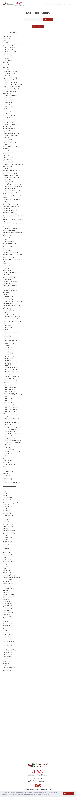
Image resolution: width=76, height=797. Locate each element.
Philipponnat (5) (8, 168)
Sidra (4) (6, 628)
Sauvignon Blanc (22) (10, 623)
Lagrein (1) (6, 548)
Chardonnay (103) (9, 515)
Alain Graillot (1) (8, 289)
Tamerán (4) (7, 309)
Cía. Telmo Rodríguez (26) (11, 119)
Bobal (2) (6, 495)
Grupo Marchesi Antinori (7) (12, 184)
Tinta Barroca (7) (8, 641)
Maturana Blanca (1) (9, 561)
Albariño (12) (7, 490)
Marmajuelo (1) (8, 557)
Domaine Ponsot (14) (10, 174)
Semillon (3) (7, 627)
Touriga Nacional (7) (9, 650)
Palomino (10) (7, 590)
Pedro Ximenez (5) (9, 594)
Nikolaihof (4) (7, 298)
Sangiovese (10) (8, 621)
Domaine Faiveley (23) (10, 172)
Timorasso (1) (7, 638)
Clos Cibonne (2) (8, 287)
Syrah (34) (6, 632)
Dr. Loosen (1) (7, 194)
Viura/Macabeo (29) (9, 667)
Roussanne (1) (7, 618)
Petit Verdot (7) (8, 598)
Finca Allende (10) (9, 115)
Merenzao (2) (7, 566)
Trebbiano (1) (7, 652)
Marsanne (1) (7, 559)
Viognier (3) (7, 665)
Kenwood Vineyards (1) (10, 228)
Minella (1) (6, 570)
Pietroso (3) (7, 236)
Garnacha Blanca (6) (9, 530)
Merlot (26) (6, 568)
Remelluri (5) (7, 93)
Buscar (48, 19)
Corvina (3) (6, 521)
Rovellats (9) (7, 159)
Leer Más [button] (46, 794)
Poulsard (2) (7, 610)
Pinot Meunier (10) (9, 607)
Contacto (70, 4)
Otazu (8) (6, 148)
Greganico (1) (7, 541)
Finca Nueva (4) (8, 117)
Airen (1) (6, 488)
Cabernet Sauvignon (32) (11, 503)
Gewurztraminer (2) (9, 534)
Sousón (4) (6, 630)
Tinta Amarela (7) (9, 639)
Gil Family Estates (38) (10, 95)
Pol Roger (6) (7, 166)
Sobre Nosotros (46, 4)
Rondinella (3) (7, 616)
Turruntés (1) (7, 658)
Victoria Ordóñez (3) (9, 230)
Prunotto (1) (7, 292)
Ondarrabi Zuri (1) (9, 588)
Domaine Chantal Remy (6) (11, 272)
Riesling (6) (6, 614)
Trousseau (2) (7, 656)
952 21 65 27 (38, 778)
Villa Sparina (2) (8, 296)
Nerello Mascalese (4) (10, 585)
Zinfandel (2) (7, 671)
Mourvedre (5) (7, 579)
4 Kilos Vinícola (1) (9, 268)
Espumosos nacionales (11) (12, 44)
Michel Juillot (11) (8, 300)
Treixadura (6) (7, 654)
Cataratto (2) (7, 513)
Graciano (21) (7, 537)
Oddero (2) (6, 294)
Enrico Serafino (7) (9, 241)
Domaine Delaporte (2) (10, 281)
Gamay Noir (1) (8, 526)
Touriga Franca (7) (9, 649)
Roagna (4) (6, 226)
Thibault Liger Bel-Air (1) (11, 177)
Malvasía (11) (7, 554)
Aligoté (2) (6, 493)
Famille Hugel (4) (8, 181)
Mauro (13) (6, 121)
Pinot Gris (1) (7, 605)
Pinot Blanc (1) (8, 601)
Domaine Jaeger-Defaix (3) (12, 276)
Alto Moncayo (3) (8, 132)
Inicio (38, 4)
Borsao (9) (6, 130)
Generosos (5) (7, 60)
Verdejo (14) (7, 660)
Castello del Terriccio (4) (11, 247)
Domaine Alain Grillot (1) (11, 252)
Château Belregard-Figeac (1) (12, 301)
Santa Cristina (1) (9, 279)
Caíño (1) (6, 504)
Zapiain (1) (6, 153)
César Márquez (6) (9, 257)
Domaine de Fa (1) (9, 310)
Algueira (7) (7, 263)
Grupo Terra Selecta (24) (11, 133)
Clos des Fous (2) (8, 314)
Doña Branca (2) (8, 524)
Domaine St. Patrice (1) (10, 205)
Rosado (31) (7, 42)
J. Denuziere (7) (8, 203)
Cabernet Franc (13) (9, 501)
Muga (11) (6, 69)
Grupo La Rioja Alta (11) (11, 71)
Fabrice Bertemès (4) (10, 214)
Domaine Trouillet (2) (10, 210)
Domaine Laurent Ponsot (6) (12, 175)
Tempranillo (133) (9, 634)
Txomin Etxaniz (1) (9, 152)
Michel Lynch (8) (8, 183)
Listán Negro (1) (8, 550)
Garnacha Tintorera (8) (10, 532)
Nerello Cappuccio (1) (10, 583)
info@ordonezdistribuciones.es (38, 780)
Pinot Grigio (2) (8, 603)
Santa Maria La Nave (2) (11, 318)
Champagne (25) (8, 45)
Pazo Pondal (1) (8, 157)
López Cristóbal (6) (9, 128)
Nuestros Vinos (57, 4)
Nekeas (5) (6, 150)
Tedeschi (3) (7, 237)
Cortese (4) (7, 519)
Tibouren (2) (7, 636)
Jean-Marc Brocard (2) (10, 285)
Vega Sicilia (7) (8, 163)
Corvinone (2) (7, 523)
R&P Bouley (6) (8, 274)
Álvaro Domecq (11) (9, 161)
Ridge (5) (6, 197)
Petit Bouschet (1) (9, 596)
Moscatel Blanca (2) (9, 576)
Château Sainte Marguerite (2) (13, 164)
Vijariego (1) (7, 663)
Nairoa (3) (6, 155)
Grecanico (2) (7, 539)
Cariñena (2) (7, 510)
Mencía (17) (7, 565)
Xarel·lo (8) (6, 669)
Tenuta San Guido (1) (10, 192)
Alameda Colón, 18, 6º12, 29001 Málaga (38, 781)
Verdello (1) (7, 661)
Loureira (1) (7, 552)
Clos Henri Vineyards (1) (11, 206)
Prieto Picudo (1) (8, 612)
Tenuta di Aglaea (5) (10, 245)
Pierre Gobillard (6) (9, 303)
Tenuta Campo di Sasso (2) (12, 195)
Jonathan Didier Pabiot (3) (11, 316)
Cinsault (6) (7, 517)
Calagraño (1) (7, 506)
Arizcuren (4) (7, 270)
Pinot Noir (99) (8, 608)
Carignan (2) (7, 508)
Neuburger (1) (7, 587)
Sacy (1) (5, 619)
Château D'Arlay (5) (9, 179)
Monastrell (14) (8, 574)
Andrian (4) (6, 248)
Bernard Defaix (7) (9, 278)
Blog (64, 4)
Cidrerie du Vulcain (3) (10, 290)
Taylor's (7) (7, 312)
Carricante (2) (7, 512)
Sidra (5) (6, 62)
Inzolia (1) (6, 545)
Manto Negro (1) (8, 555)
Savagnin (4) (7, 625)
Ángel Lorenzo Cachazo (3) (12, 146)
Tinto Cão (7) (7, 647)
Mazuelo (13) (7, 563)
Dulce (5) (6, 64)
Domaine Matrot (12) (10, 283)
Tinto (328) (6, 38)
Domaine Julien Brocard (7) (12, 170)
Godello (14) (7, 535)
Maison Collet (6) (8, 212)
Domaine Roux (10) (9, 208)
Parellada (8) (7, 592)
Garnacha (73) (7, 528)
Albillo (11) (6, 492)
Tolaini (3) (6, 239)
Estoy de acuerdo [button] (68, 793)
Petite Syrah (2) (8, 599)
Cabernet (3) (7, 499)
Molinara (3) (7, 572)
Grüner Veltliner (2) (9, 543)
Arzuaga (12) (7, 126)
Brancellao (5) (7, 497)
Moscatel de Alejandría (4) (11, 577)
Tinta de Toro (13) (9, 643)
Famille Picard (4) (9, 250)
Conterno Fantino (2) (10, 243)
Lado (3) (6, 546)
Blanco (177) (7, 40)
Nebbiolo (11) (7, 581)
